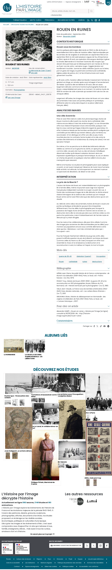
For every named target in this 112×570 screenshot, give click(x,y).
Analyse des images (69, 110)
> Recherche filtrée (56, 15)
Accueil (6, 25)
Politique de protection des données (69, 563)
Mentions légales (46, 563)
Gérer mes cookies (51, 567)
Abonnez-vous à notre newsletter (66, 546)
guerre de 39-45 (65, 256)
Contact (17, 567)
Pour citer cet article (67, 306)
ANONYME (15, 68)
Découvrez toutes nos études (22, 25)
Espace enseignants (73, 2)
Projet (70, 560)
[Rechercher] (70, 11)
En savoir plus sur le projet (41, 535)
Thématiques (19, 20)
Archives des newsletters (95, 563)
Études (8, 560)
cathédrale (73, 261)
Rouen (61, 261)
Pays (49, 560)
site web (34, 73)
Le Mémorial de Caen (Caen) (40, 70)
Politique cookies (68, 567)
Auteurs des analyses (24, 560)
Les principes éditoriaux (96, 560)
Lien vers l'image (14, 98)
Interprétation (66, 176)
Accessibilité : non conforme (88, 567)
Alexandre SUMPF (69, 36)
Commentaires (65, 320)
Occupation (100, 256)
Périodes (49, 20)
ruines (84, 261)
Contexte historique (70, 41)
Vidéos (81, 20)
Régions (39, 560)
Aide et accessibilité (13, 563)
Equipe (80, 560)
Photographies (19, 90)
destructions (97, 261)
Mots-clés (35, 20)
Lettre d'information (54, 2)
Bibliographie (64, 268)
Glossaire (60, 560)
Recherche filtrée (66, 20)
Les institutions (30, 563)
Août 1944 (47, 77)
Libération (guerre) (84, 256)
